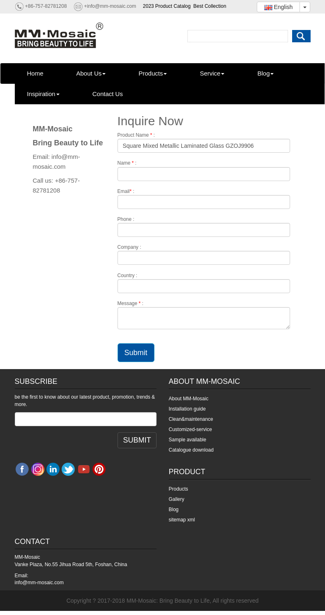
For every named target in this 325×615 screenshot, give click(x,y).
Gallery (176, 499)
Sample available (187, 440)
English (278, 7)
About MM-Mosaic (189, 399)
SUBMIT (137, 440)
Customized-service (190, 429)
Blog (265, 73)
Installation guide (187, 409)
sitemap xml (182, 520)
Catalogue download (191, 450)
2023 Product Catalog (167, 6)
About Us (91, 73)
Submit (136, 353)
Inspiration (43, 93)
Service (212, 73)
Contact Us (107, 93)
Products (152, 73)
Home (35, 73)
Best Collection (210, 6)
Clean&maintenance (191, 419)
